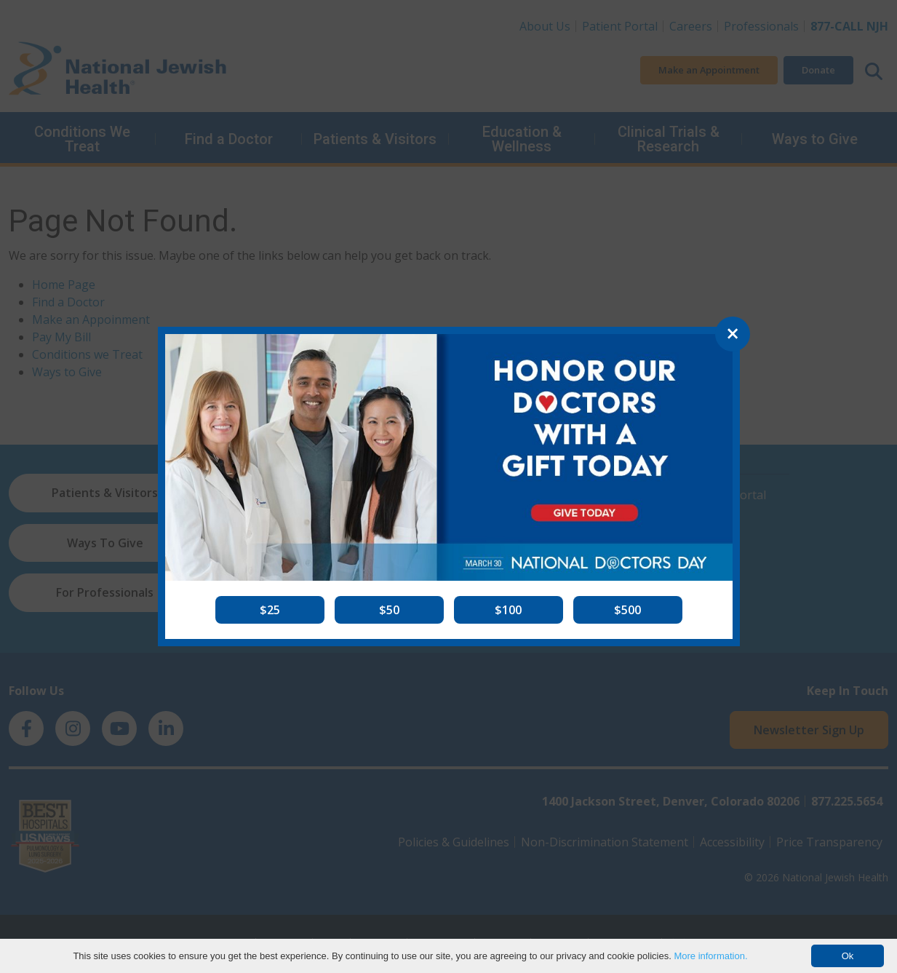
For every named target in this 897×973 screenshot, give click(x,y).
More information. (710, 955)
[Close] (732, 334)
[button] (269, 610)
